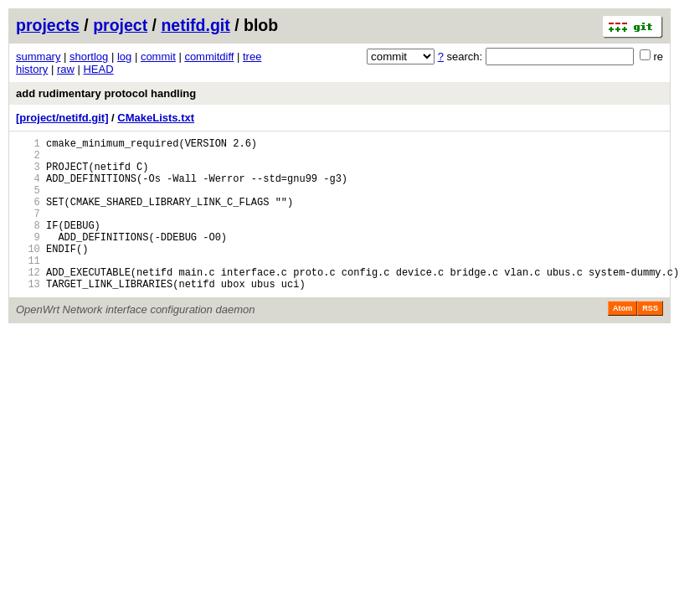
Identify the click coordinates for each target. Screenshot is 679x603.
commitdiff (209, 56)
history (32, 69)
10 (28, 273)
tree (252, 56)
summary (38, 56)
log (124, 56)
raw (66, 69)
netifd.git (195, 25)
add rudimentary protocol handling (106, 93)
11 (28, 288)
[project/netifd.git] (62, 117)
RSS (650, 341)
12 (28, 302)
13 (28, 316)
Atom (622, 341)
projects (48, 25)
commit (158, 56)
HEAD (98, 69)
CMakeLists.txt (155, 117)
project (120, 25)
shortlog (88, 56)
